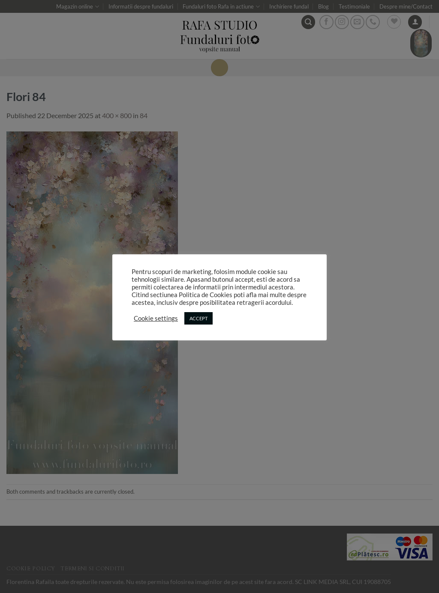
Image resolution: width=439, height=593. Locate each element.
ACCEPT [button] (198, 318)
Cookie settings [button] (156, 318)
